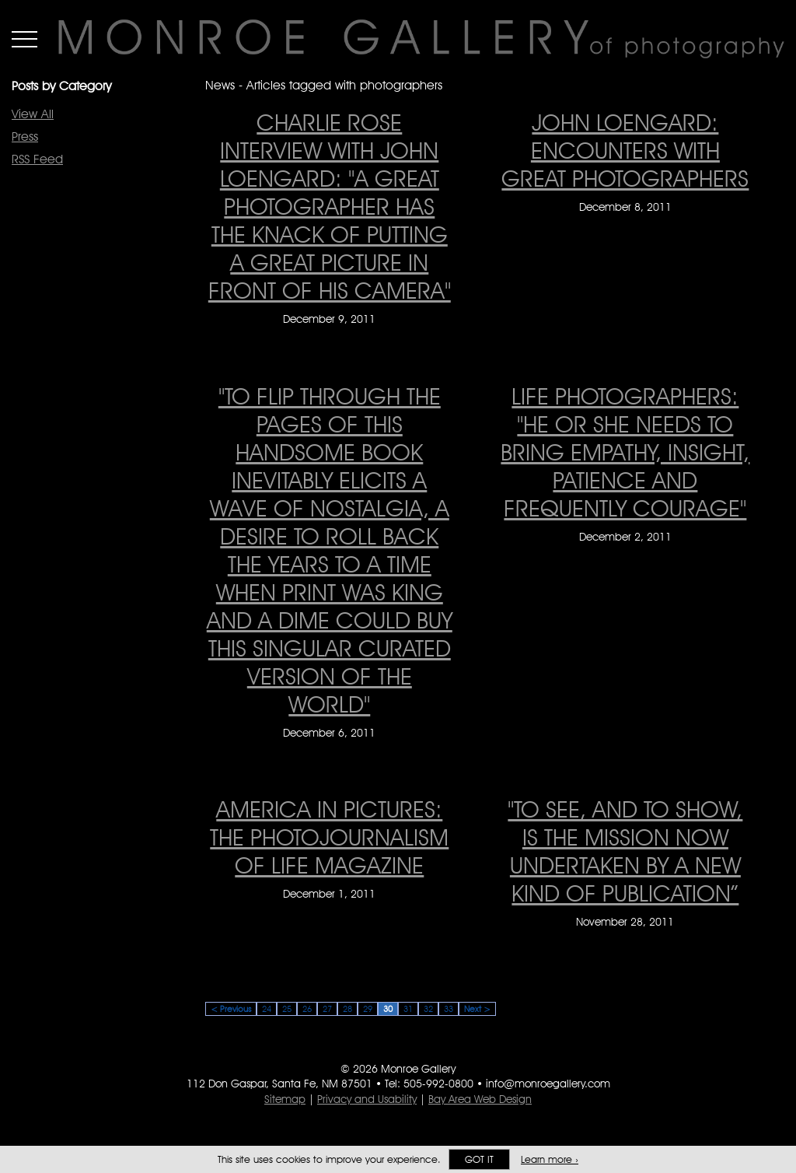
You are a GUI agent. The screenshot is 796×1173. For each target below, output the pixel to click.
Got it (479, 1159)
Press (25, 136)
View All (33, 114)
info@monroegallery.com (548, 1083)
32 (428, 1008)
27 (327, 1008)
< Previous (231, 1008)
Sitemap (284, 1099)
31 (408, 1008)
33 (448, 1008)
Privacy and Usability (367, 1099)
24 (266, 1008)
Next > (477, 1008)
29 (367, 1008)
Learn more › (549, 1159)
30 (388, 1008)
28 (347, 1008)
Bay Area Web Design (480, 1099)
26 (307, 1008)
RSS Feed (37, 159)
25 (287, 1008)
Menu (24, 38)
